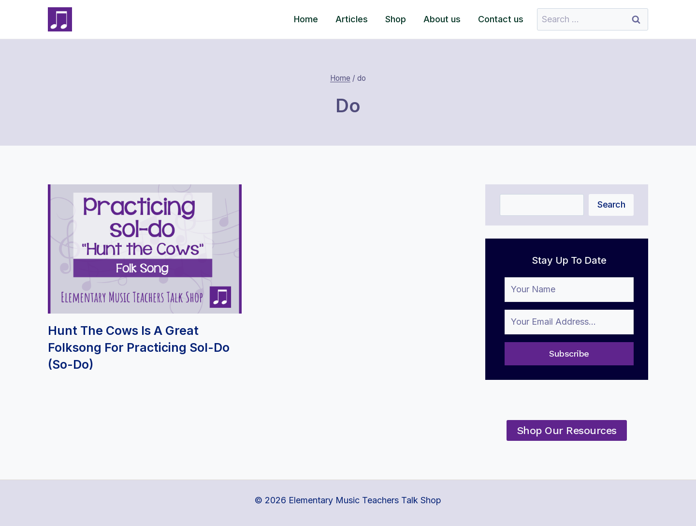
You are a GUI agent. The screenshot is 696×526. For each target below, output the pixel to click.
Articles (351, 19)
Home (306, 19)
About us (442, 19)
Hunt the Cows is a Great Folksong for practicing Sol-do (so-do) (139, 347)
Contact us (500, 19)
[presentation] (145, 249)
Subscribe (569, 353)
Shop (395, 19)
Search (611, 204)
